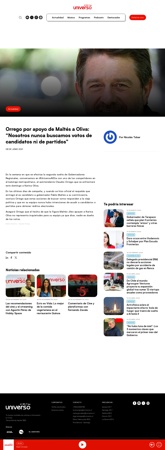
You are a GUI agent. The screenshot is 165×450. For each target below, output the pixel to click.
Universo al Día (133, 256)
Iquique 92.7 (107, 407)
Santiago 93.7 (107, 410)
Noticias (131, 213)
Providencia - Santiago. (82, 422)
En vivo (20, 443)
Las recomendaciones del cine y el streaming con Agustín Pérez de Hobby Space (19, 308)
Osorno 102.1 (107, 416)
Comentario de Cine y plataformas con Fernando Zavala (81, 306)
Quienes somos (57, 410)
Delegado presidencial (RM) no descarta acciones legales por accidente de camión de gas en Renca (142, 264)
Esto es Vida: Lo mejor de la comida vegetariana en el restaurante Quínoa (50, 308)
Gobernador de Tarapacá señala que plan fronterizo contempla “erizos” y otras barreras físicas (142, 221)
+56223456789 (79, 407)
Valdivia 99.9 (107, 413)
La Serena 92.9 (108, 419)
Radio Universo (11, 224)
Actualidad (58, 17)
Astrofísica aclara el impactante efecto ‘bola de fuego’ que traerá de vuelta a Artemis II (142, 309)
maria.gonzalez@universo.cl (84, 413)
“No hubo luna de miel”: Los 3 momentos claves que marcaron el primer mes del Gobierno (142, 330)
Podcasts (99, 17)
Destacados (114, 17)
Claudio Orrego (24, 224)
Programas (84, 17)
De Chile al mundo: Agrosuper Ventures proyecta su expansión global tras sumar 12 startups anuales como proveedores (143, 286)
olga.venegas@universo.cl (83, 416)
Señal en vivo (137, 17)
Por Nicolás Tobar (129, 137)
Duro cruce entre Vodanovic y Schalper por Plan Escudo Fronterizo (143, 241)
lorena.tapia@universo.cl (82, 410)
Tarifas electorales (58, 407)
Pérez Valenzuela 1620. (82, 419)
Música (71, 17)
